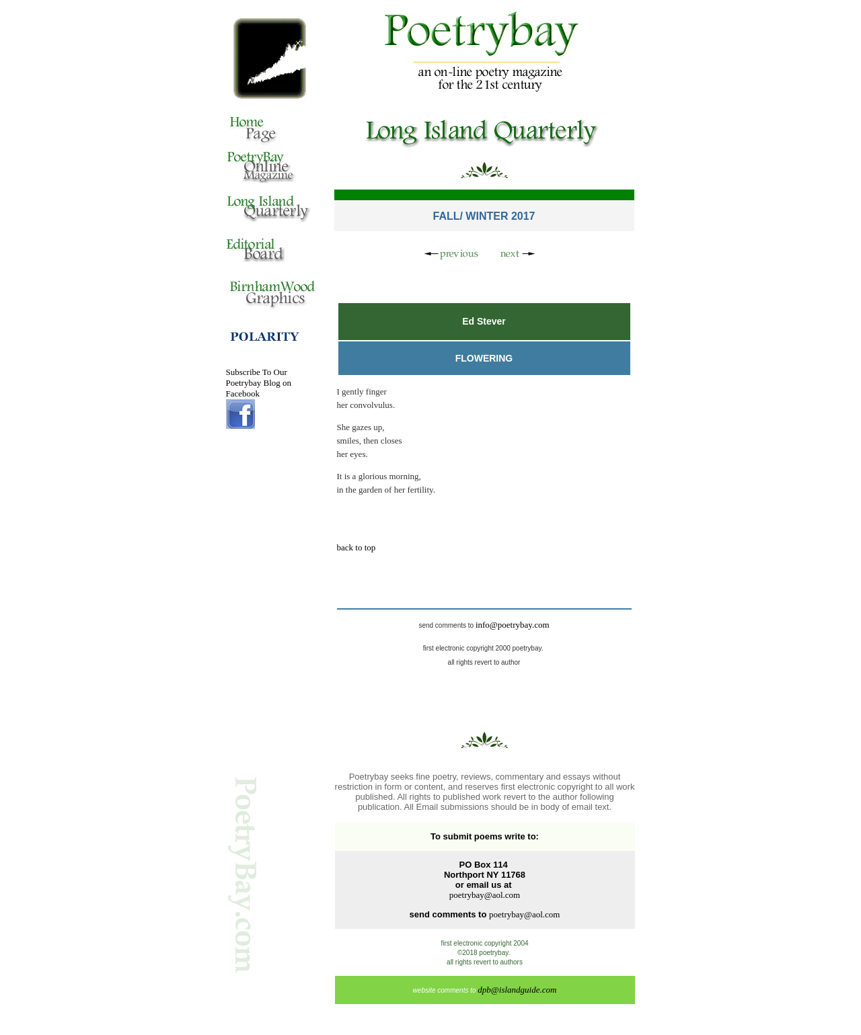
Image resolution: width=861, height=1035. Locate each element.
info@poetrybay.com (513, 625)
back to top (356, 547)
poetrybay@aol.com (484, 895)
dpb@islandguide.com (517, 990)
